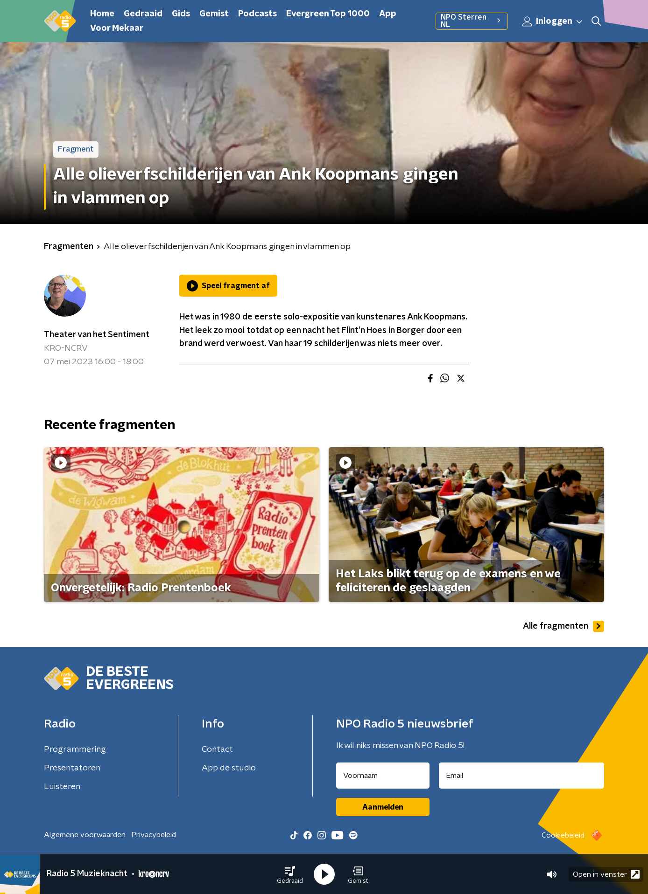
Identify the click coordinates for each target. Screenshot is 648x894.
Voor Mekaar (116, 28)
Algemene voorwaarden (85, 835)
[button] (290, 874)
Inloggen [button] (553, 21)
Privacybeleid (153, 835)
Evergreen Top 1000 (328, 14)
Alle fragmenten (563, 626)
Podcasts (257, 14)
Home (102, 14)
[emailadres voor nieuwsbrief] (522, 775)
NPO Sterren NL (472, 21)
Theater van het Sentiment (96, 335)
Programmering (75, 749)
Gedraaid (143, 14)
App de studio (229, 768)
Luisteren (62, 787)
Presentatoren (72, 768)
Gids (181, 14)
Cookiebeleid (563, 835)
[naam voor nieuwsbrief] (383, 775)
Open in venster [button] (606, 874)
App (387, 14)
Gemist (214, 14)
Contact (217, 749)
